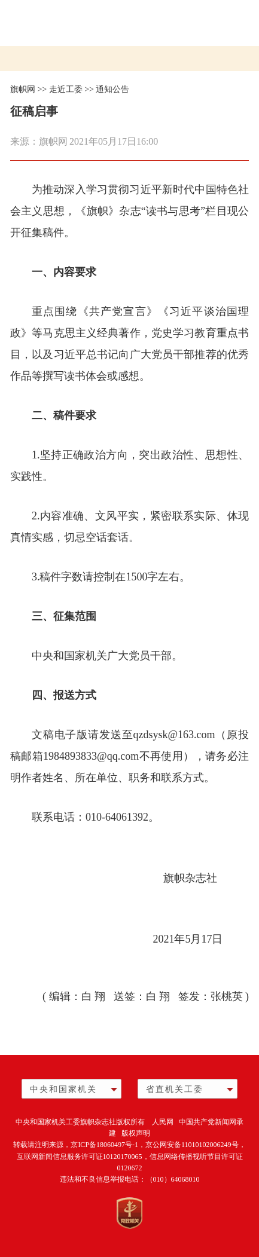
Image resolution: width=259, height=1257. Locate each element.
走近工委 (66, 89)
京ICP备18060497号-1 (104, 1144)
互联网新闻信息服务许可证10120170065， (83, 1156)
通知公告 (112, 89)
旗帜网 (22, 89)
